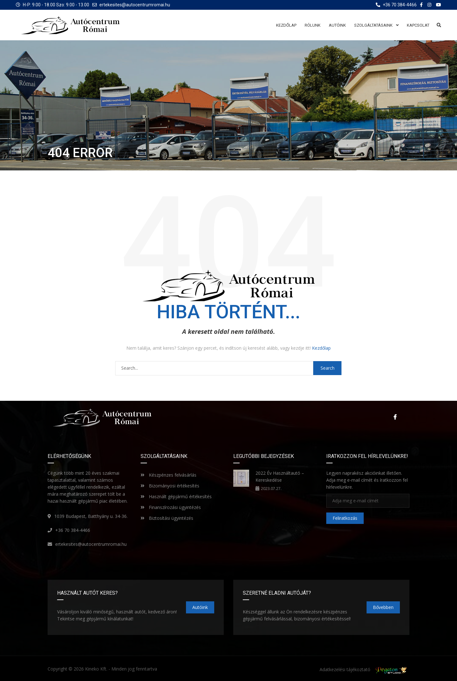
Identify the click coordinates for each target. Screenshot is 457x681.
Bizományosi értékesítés (170, 485)
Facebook (395, 416)
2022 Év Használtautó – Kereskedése (279, 476)
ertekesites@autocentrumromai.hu (134, 4)
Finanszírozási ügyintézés (171, 507)
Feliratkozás (345, 518)
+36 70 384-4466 (72, 530)
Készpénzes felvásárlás (168, 475)
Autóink (200, 607)
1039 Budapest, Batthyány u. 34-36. (91, 516)
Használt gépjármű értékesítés (176, 496)
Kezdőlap (321, 348)
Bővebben (383, 607)
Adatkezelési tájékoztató (345, 669)
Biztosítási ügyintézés (167, 518)
